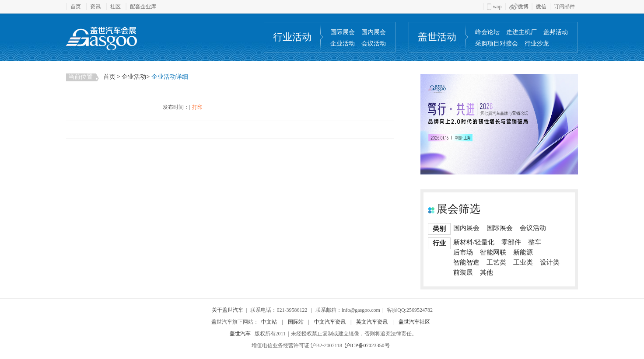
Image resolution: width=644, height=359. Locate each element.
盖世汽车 (240, 334)
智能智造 (466, 262)
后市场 (463, 252)
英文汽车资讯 (372, 322)
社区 (115, 6)
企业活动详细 (169, 76)
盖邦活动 (555, 32)
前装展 (463, 272)
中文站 (269, 322)
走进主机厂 (521, 32)
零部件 (511, 242)
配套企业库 (143, 6)
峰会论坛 (487, 32)
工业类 (523, 262)
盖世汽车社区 (414, 322)
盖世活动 (437, 36)
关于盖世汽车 (227, 310)
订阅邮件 (564, 6)
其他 (486, 272)
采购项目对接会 (496, 43)
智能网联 (493, 252)
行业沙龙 (537, 43)
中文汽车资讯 (330, 322)
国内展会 (373, 32)
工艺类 (496, 262)
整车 (534, 242)
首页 (75, 6)
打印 (197, 107)
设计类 (550, 262)
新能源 (523, 252)
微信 (541, 6)
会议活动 (373, 43)
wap (494, 6)
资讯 (95, 6)
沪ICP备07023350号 (367, 345)
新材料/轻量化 (473, 242)
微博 (518, 6)
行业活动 (292, 36)
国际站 (296, 322)
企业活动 (342, 43)
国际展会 (342, 32)
